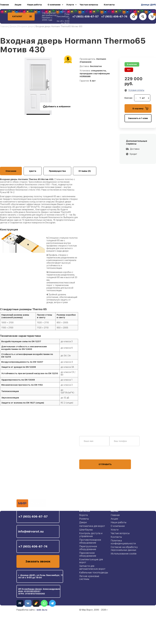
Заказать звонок (38, 561)
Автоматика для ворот (92, 526)
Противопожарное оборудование (90, 541)
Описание (11, 171)
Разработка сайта (25, 610)
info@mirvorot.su (31, 531)
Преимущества (57, 171)
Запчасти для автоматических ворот (92, 567)
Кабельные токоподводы (93, 572)
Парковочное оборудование (87, 554)
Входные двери (26, 26)
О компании (54, 4)
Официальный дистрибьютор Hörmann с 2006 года (49, 16)
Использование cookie (123, 553)
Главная (4, 4)
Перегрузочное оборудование (88, 548)
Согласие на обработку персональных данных (124, 548)
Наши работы (34, 4)
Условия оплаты (136, 90)
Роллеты (84, 518)
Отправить (105, 464)
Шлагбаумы (86, 529)
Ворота (83, 515)
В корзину (140, 108)
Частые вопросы (89, 4)
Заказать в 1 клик (138, 118)
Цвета (32, 171)
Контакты (109, 4)
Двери (13, 26)
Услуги (70, 4)
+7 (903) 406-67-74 (32, 546)
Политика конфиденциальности (123, 542)
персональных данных (90, 454)
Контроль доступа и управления (90, 535)
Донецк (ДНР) (148, 4)
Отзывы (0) (85, 171)
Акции (18, 4)
